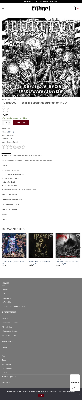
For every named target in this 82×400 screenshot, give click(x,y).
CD (9, 99)
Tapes (4, 360)
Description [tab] (6, 155)
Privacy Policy (7, 327)
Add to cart (21, 122)
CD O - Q (15, 99)
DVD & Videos (7, 368)
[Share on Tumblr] (23, 147)
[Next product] (3, 110)
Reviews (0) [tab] (37, 155)
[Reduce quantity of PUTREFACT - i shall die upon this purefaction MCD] (3, 122)
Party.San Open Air (9, 376)
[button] (3, 8)
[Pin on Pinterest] (19, 147)
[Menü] (78, 375)
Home (4, 99)
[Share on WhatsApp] (3, 147)
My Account (6, 298)
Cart (3, 294)
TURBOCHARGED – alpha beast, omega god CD (39, 263)
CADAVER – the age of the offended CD (13, 263)
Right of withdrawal (9, 335)
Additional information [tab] (22, 155)
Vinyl (3, 356)
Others (4, 372)
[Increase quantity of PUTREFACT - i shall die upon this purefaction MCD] (9, 122)
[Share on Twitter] (11, 147)
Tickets (4, 348)
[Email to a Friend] (15, 147)
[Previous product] (7, 110)
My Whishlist (6, 302)
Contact (5, 289)
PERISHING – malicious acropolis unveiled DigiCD (67, 263)
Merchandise (6, 364)
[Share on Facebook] (7, 147)
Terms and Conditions (10, 323)
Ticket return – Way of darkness (13, 306)
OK (41, 395)
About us (5, 319)
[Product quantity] (6, 122)
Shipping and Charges (10, 331)
